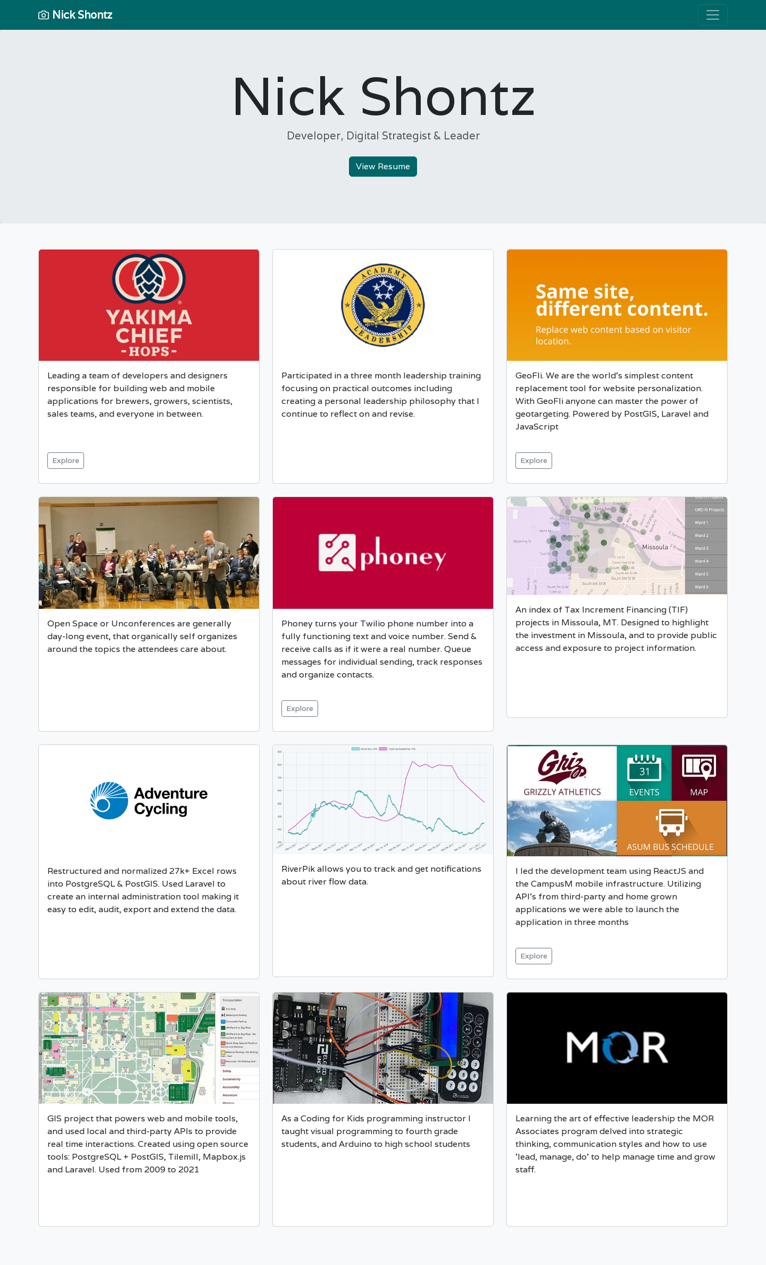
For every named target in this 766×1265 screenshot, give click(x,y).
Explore (65, 460)
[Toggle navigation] (713, 15)
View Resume (383, 166)
